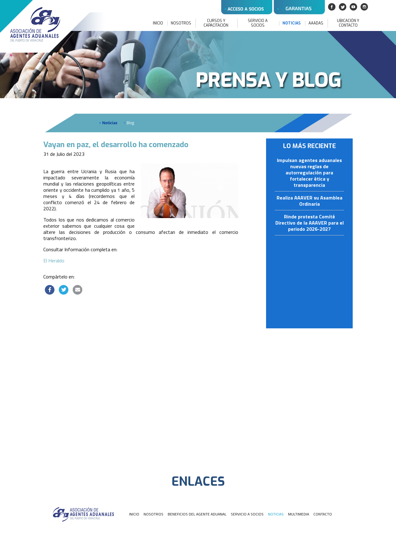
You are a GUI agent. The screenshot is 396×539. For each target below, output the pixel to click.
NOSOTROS (181, 23)
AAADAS (315, 23)
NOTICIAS (291, 23)
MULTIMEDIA (298, 514)
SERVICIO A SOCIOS (258, 23)
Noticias (108, 122)
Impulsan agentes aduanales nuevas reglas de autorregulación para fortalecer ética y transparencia (309, 173)
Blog (128, 122)
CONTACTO (322, 514)
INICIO (158, 23)
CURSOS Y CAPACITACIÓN (216, 23)
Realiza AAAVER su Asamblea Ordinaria (309, 201)
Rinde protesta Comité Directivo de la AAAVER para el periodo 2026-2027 (309, 223)
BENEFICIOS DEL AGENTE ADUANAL (197, 514)
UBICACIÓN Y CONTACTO (348, 23)
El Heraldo (53, 260)
